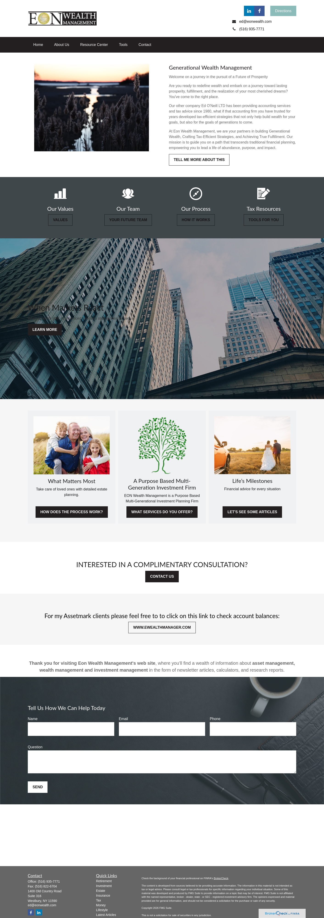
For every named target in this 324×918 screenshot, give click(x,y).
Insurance (103, 895)
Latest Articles (106, 915)
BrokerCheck (221, 878)
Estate (100, 891)
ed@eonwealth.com (42, 905)
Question (35, 747)
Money (101, 905)
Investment (104, 886)
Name (33, 719)
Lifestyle (102, 910)
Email (123, 719)
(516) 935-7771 (49, 881)
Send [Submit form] (38, 787)
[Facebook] (259, 11)
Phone (215, 719)
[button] (38, 44)
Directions (283, 11)
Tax (98, 900)
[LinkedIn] (249, 11)
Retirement (104, 881)
